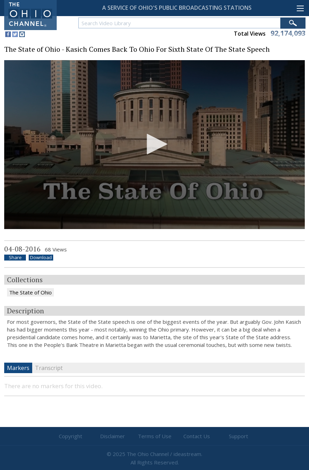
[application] (154, 144)
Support (238, 436)
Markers (18, 368)
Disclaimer (112, 436)
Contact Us (196, 436)
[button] (154, 144)
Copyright (70, 436)
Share (15, 258)
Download (41, 258)
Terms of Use (154, 436)
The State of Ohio (30, 292)
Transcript (49, 368)
